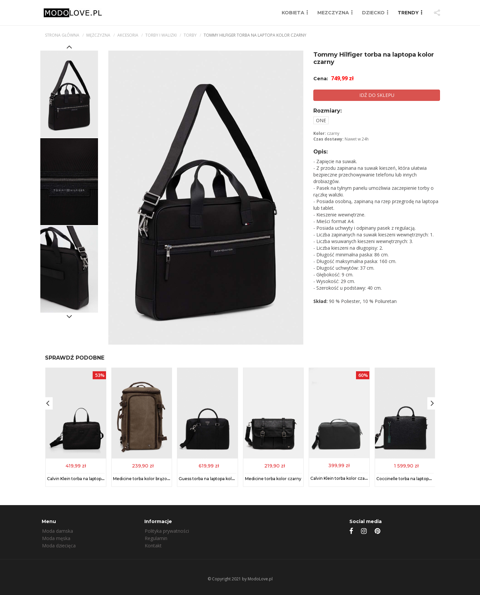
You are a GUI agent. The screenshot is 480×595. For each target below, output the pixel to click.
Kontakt (153, 545)
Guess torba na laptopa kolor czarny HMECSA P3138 (231, 478)
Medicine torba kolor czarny (273, 478)
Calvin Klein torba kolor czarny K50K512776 (353, 477)
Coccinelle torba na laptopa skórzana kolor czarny (426, 478)
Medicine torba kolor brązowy (143, 478)
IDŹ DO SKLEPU (376, 95)
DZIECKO (373, 13)
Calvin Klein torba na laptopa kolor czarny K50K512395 (101, 478)
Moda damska (57, 531)
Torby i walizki (161, 35)
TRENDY (408, 13)
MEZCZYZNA (333, 13)
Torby (190, 35)
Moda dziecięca (59, 545)
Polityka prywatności (167, 531)
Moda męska (56, 538)
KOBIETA (293, 13)
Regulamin (156, 538)
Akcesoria (127, 35)
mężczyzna (98, 35)
